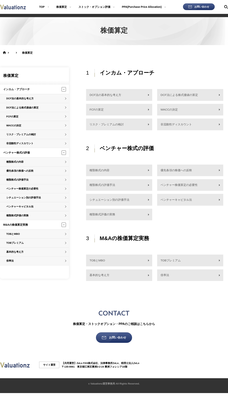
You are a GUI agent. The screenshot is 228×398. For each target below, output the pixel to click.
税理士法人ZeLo (130, 368)
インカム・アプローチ (16, 89)
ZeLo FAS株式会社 (87, 368)
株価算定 (10, 75)
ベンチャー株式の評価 (16, 152)
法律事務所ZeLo (109, 368)
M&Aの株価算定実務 (15, 224)
